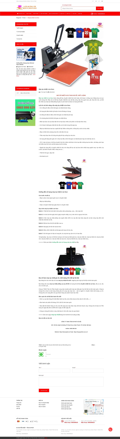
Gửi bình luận (44, 390)
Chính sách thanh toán (66, 403)
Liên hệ (18, 408)
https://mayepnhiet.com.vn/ (80, 332)
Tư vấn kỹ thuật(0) (21, 31)
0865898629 (101, 14)
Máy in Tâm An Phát (25, 93)
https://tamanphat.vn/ (64, 332)
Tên (40, 367)
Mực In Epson (42, 404)
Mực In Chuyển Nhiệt (44, 402)
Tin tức (24, 17)
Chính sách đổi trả (65, 407)
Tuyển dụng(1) (20, 28)
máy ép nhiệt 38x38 (53, 345)
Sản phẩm (18, 404)
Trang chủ (18, 402)
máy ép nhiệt (45, 345)
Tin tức (18, 406)
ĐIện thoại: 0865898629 (71, 422)
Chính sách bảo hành (66, 408)
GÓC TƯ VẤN (20, 44)
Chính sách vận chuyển (66, 405)
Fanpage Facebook (23, 88)
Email (74, 367)
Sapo (46, 437)
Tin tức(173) (19, 38)
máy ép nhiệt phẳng (63, 345)
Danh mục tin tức (22, 24)
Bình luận (41, 375)
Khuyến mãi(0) (20, 35)
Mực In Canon (42, 406)
